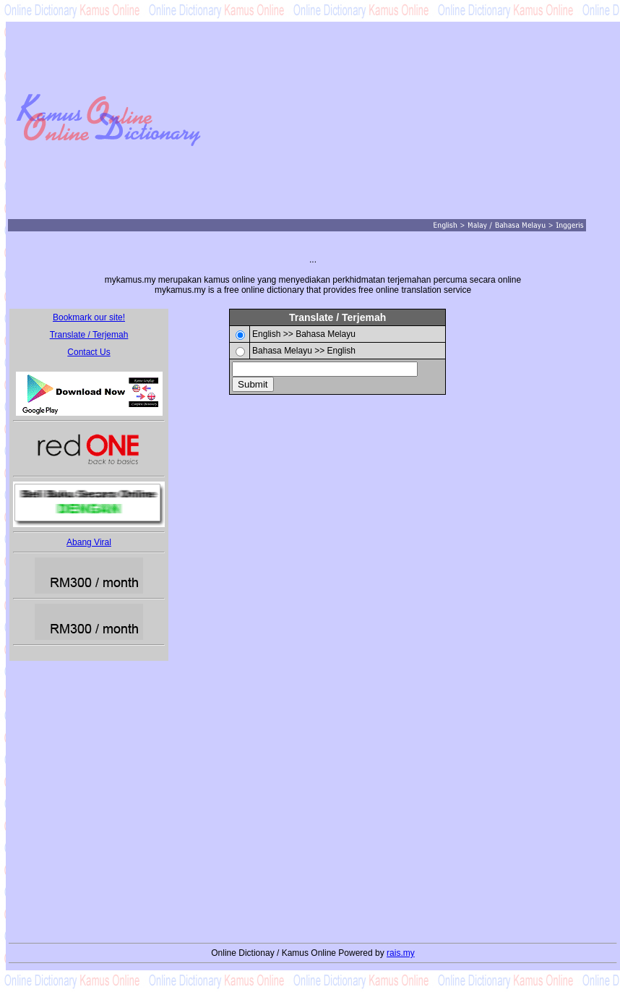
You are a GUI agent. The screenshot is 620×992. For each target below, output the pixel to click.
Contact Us (88, 352)
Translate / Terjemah (89, 335)
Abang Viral (88, 542)
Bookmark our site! (89, 317)
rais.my (401, 953)
